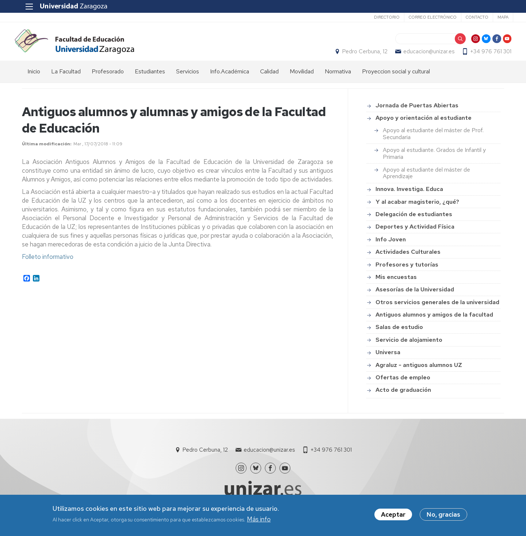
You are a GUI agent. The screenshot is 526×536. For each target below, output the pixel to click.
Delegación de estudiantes (414, 221)
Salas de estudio (399, 334)
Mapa (493, 17)
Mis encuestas (396, 284)
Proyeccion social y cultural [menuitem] (396, 79)
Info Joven (391, 246)
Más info (259, 519)
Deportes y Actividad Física (415, 234)
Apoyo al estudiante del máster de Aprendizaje (426, 180)
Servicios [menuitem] (187, 79)
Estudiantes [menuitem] (150, 79)
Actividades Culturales (408, 259)
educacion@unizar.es (421, 55)
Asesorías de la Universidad (415, 297)
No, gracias (443, 514)
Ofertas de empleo (403, 384)
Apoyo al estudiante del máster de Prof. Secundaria (433, 141)
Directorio (377, 17)
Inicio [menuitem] (33, 79)
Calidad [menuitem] (269, 79)
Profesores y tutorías (407, 272)
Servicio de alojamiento (409, 347)
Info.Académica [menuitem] (229, 79)
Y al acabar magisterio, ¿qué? (417, 209)
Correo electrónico (423, 17)
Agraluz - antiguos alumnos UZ (419, 372)
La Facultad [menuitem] (66, 79)
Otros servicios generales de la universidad (437, 309)
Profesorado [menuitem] (108, 79)
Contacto (468, 17)
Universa (388, 360)
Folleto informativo (47, 264)
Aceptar (393, 514)
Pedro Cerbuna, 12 (357, 55)
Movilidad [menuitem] (302, 79)
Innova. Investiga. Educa (409, 196)
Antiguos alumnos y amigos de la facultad (434, 322)
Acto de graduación (403, 397)
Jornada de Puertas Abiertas (417, 113)
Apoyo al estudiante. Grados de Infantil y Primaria (434, 161)
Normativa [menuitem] (338, 79)
